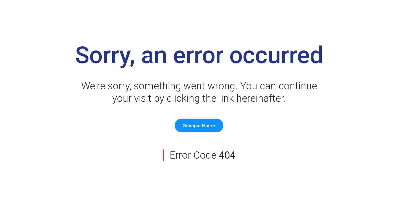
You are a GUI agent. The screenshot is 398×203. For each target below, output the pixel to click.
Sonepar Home (199, 125)
